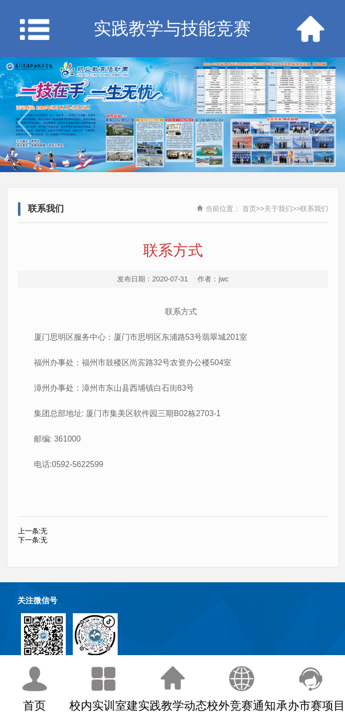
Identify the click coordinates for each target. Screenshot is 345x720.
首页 (249, 209)
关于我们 (278, 209)
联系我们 (314, 209)
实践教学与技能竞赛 (172, 28)
